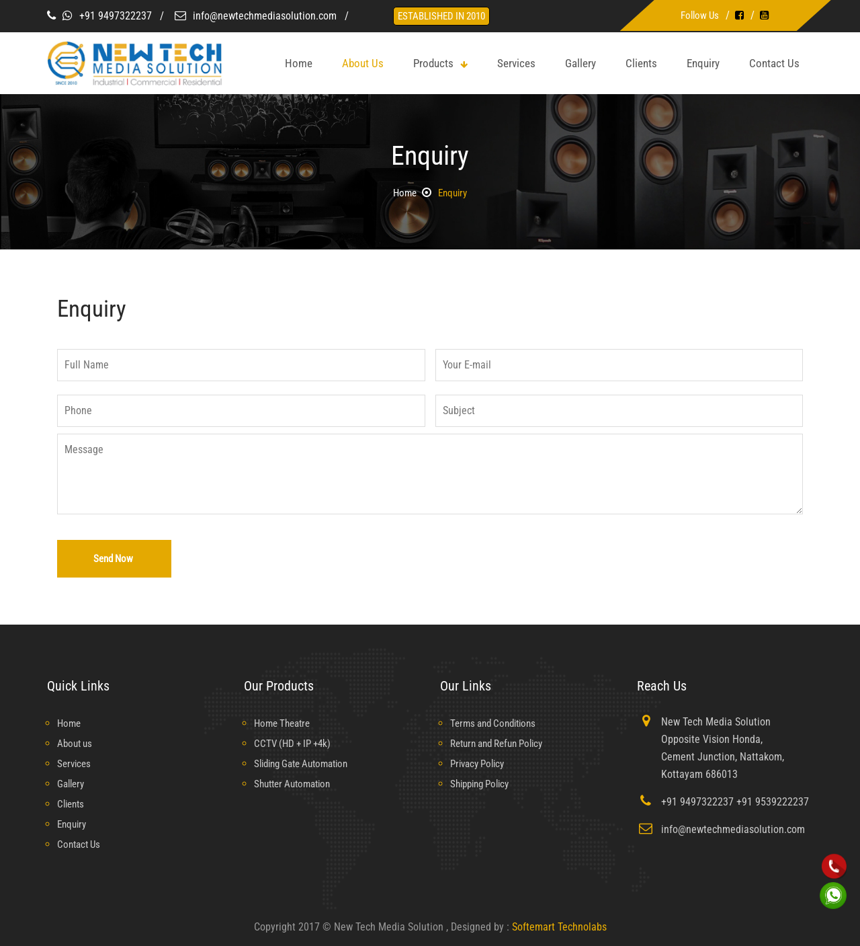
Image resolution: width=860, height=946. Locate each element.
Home (403, 192)
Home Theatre (285, 723)
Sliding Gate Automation (306, 763)
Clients (641, 63)
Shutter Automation (296, 783)
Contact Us (774, 63)
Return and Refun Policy (502, 743)
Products (440, 63)
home (298, 63)
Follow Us (699, 15)
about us (363, 63)
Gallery (580, 63)
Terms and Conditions (497, 723)
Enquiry (703, 63)
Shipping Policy (483, 783)
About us (76, 743)
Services (516, 63)
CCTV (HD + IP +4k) (295, 743)
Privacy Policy (480, 763)
